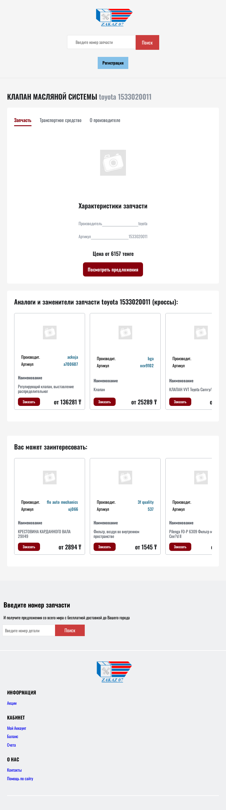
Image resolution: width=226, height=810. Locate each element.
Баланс (12, 736)
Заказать (29, 401)
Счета (11, 745)
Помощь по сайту (20, 778)
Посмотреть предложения (113, 269)
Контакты (14, 770)
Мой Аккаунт (16, 728)
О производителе (105, 120)
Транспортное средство (61, 120)
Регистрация (113, 63)
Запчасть (22, 120)
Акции (11, 703)
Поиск (147, 42)
